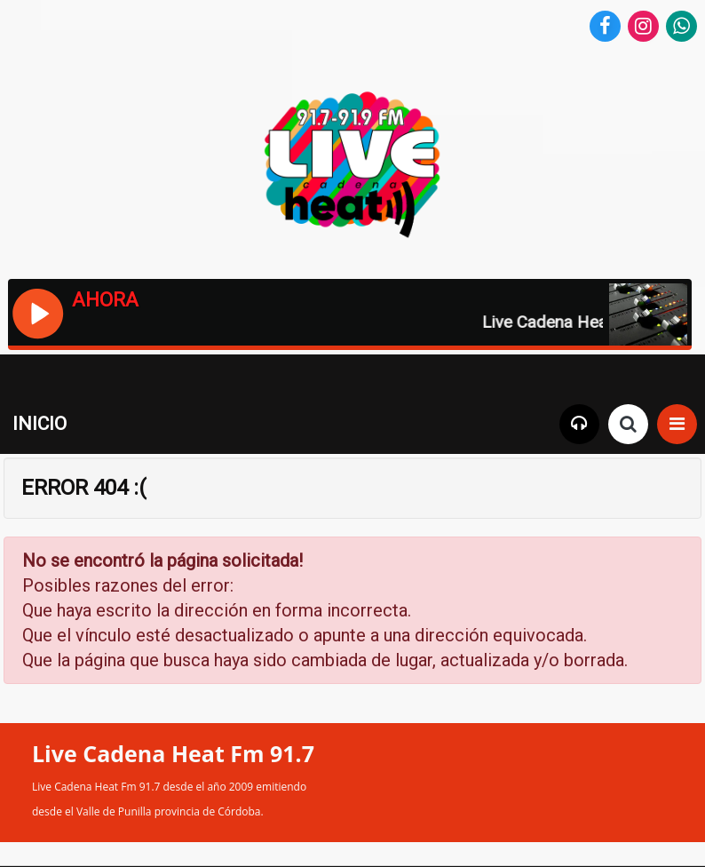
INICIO (39, 423)
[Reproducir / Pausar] (37, 312)
